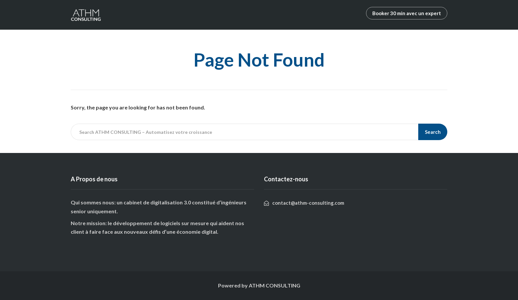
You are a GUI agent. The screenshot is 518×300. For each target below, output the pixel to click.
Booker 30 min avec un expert (406, 13)
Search (433, 132)
